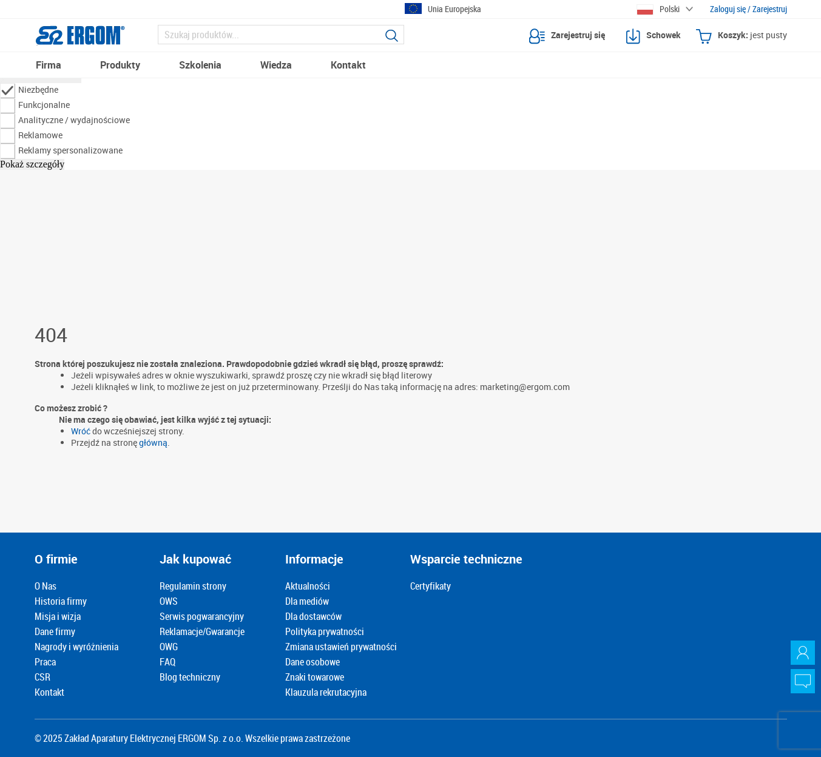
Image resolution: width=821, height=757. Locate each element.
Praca (45, 661)
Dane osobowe (312, 661)
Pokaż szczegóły (32, 164)
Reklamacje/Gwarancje (202, 631)
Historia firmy (61, 601)
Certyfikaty (430, 586)
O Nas (45, 586)
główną (153, 442)
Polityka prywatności (324, 631)
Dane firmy (55, 631)
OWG (169, 646)
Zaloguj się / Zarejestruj (748, 9)
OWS (169, 601)
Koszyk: (741, 36)
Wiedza (276, 65)
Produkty (120, 65)
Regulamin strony (193, 586)
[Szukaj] (281, 34)
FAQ (167, 661)
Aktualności (307, 586)
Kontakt (348, 65)
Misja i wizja (58, 616)
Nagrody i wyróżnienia (76, 646)
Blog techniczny (190, 677)
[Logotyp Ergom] (80, 35)
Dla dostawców (313, 616)
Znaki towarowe (314, 677)
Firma (48, 65)
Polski (658, 9)
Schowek (653, 36)
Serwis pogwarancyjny (202, 616)
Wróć (80, 431)
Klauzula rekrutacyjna (326, 692)
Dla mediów (307, 601)
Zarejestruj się (567, 36)
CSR (42, 677)
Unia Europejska (443, 9)
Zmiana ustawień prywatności (341, 646)
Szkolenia (200, 65)
